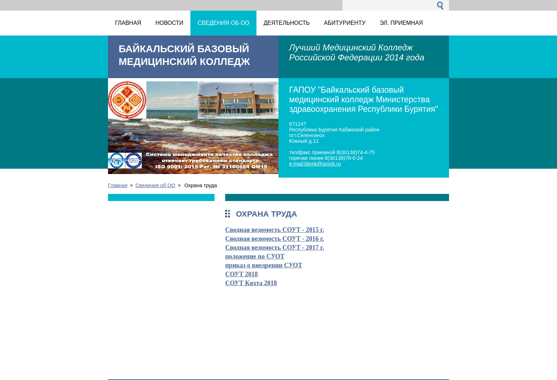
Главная (118, 185)
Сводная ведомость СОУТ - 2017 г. (274, 247)
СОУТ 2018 (241, 274)
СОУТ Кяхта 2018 (251, 283)
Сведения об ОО (155, 185)
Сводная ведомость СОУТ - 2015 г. (274, 229)
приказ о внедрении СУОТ (263, 265)
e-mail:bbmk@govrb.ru (315, 164)
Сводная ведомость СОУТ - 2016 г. (274, 238)
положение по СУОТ (255, 256)
